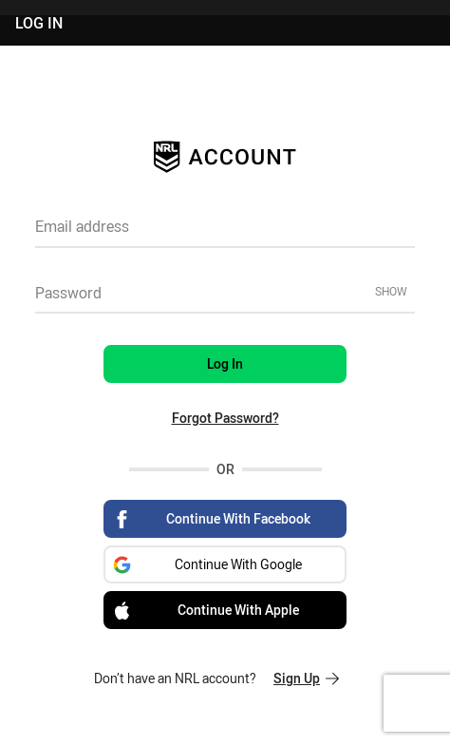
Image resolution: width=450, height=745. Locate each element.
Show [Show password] (391, 290)
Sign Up (306, 678)
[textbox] (225, 233)
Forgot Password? (225, 418)
